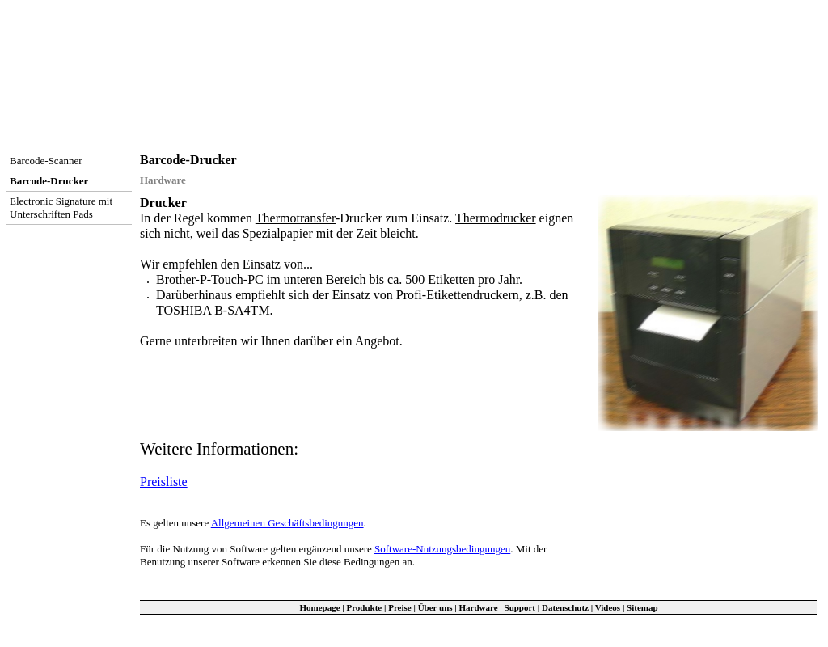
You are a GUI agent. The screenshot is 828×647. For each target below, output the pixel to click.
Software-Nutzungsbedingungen (442, 549)
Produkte (364, 607)
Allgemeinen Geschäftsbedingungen (287, 523)
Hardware (478, 607)
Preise (400, 607)
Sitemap (642, 607)
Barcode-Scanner (46, 160)
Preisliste (164, 481)
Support (520, 607)
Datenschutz (565, 607)
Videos (607, 607)
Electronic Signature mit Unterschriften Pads (61, 207)
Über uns (435, 607)
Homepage (319, 607)
